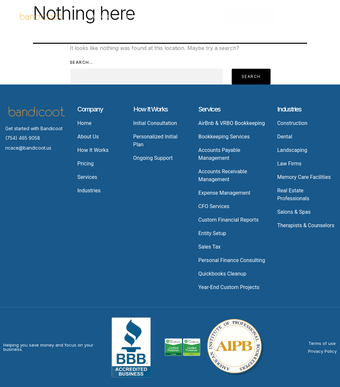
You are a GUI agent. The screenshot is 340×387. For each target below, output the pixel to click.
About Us (242, 16)
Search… (81, 62)
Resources (206, 16)
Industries (140, 16)
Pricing (173, 16)
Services (103, 16)
